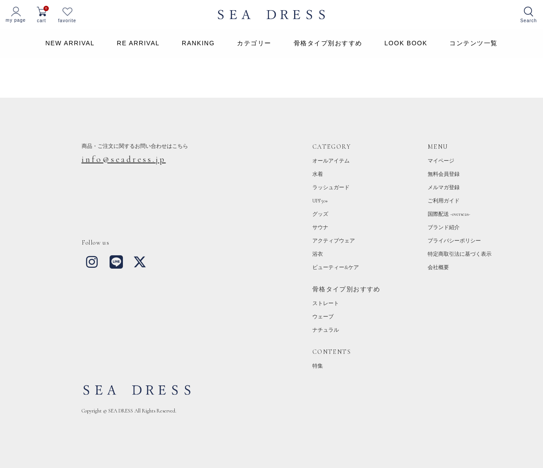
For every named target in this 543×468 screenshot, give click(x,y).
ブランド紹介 (444, 227)
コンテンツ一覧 (473, 43)
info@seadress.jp (124, 159)
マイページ (441, 161)
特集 (317, 366)
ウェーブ (323, 316)
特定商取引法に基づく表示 (460, 254)
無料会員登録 (444, 174)
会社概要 (438, 267)
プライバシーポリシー (454, 241)
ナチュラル (325, 330)
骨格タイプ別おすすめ (328, 43)
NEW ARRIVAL (69, 43)
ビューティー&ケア (335, 267)
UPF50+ (320, 201)
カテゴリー (254, 43)
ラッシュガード (331, 187)
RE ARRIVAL (138, 43)
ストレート (325, 303)
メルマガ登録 (444, 187)
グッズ (320, 214)
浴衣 (317, 254)
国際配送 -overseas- (449, 214)
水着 (317, 174)
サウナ (320, 227)
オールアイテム (331, 161)
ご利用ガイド (444, 201)
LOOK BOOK (406, 43)
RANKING (198, 43)
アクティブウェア (333, 241)
